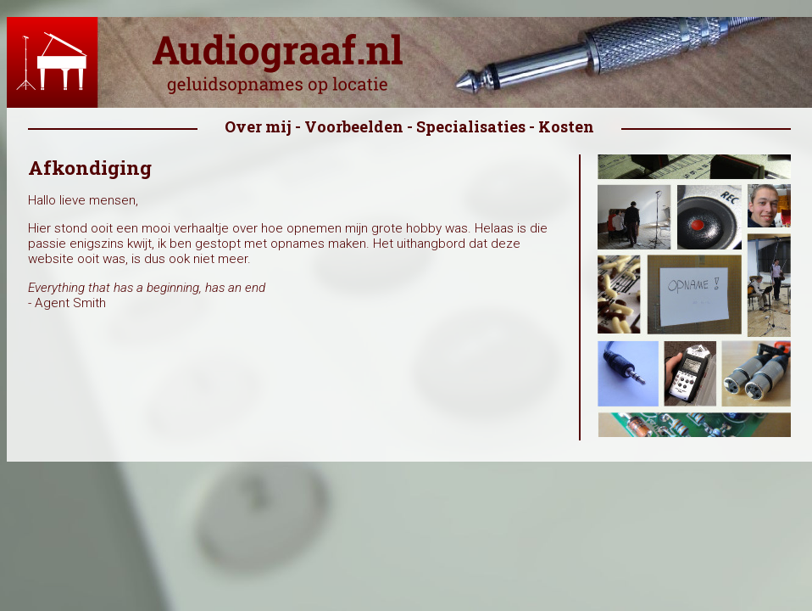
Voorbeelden (353, 126)
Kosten (566, 126)
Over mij (258, 126)
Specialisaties (471, 126)
